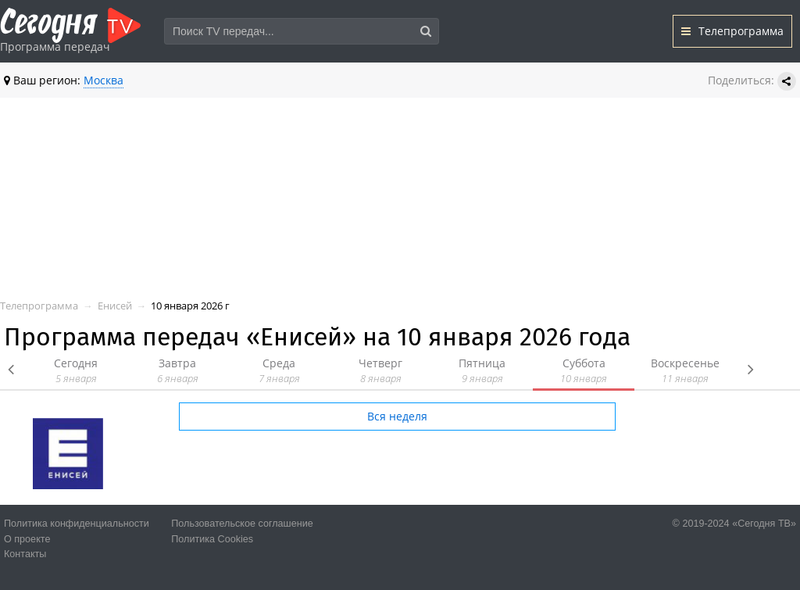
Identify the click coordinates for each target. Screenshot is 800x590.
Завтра (177, 371)
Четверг (380, 371)
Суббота (583, 371)
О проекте (27, 539)
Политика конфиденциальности (76, 523)
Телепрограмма (732, 30)
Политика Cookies (212, 539)
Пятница (482, 371)
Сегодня (76, 371)
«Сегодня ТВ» (764, 523)
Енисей (115, 306)
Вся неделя (397, 416)
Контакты (25, 554)
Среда (279, 371)
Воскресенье (685, 371)
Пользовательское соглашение (241, 523)
